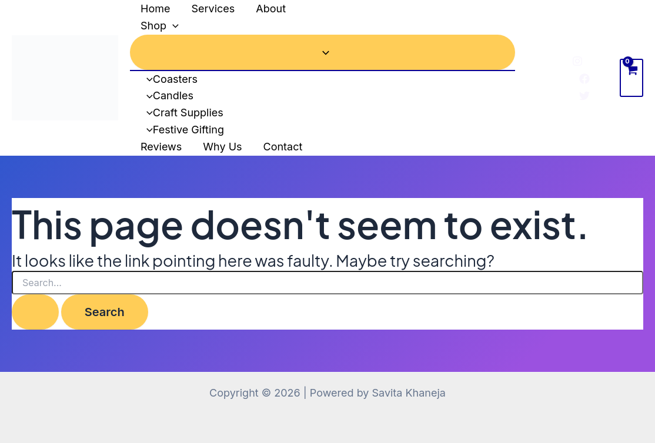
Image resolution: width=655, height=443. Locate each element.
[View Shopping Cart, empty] (631, 78)
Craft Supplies (182, 112)
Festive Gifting (182, 129)
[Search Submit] (35, 312)
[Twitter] (584, 95)
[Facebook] (584, 78)
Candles (167, 95)
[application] (172, 26)
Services (213, 8)
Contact (283, 146)
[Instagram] (577, 61)
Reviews (161, 146)
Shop (160, 26)
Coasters (169, 79)
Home (155, 8)
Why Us (222, 146)
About (271, 8)
